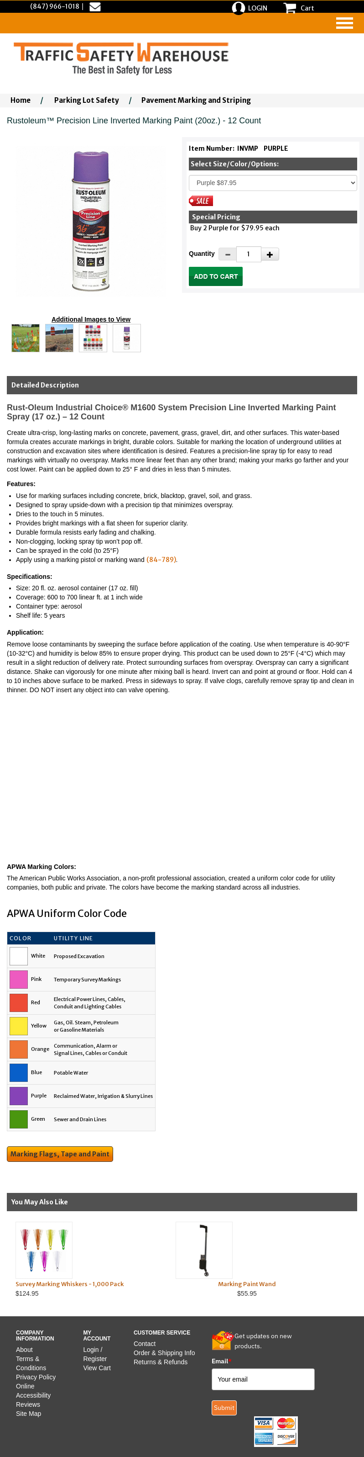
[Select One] (273, 183)
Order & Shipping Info (164, 1352)
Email (222, 1361)
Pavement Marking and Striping (196, 100)
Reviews (28, 1404)
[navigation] (344, 23)
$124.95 (87, 1259)
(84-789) (161, 560)
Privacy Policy (36, 1377)
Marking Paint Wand (247, 1284)
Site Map (28, 1413)
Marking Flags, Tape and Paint (59, 1154)
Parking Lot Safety (86, 100)
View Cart (96, 1368)
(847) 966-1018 (54, 6)
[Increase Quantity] (270, 254)
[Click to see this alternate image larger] (25, 338)
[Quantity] (248, 254)
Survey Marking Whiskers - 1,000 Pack (70, 1284)
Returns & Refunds (160, 1362)
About (24, 1349)
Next (340, 1259)
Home (20, 100)
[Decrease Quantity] (227, 254)
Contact (145, 1343)
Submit (224, 1408)
